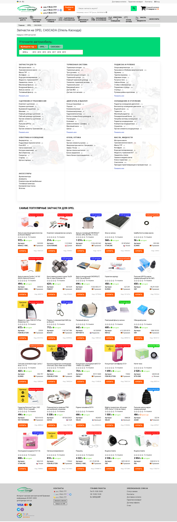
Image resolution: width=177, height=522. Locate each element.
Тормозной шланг (73, 85)
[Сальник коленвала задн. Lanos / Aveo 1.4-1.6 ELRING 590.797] (30, 354)
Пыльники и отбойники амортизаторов (128, 70)
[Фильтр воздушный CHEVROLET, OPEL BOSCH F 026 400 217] (88, 266)
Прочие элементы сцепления (30, 119)
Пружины (117, 72)
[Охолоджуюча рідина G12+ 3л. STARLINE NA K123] (30, 441)
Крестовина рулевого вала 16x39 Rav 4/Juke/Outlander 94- (59, 277)
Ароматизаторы (25, 176)
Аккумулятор (24, 140)
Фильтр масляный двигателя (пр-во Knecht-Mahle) (30, 234)
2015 (44, 52)
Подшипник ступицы (122, 87)
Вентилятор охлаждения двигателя (127, 106)
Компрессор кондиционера (124, 124)
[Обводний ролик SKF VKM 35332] (146, 309)
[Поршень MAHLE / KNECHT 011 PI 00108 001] (88, 441)
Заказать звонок (60, 501)
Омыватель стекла (26, 82)
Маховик (22, 111)
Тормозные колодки (74, 67)
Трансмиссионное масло (28, 70)
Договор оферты (133, 503)
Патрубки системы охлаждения (126, 119)
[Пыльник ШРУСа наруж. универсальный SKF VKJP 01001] (146, 266)
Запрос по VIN (60, 504)
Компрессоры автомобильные (30, 181)
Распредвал (71, 119)
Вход (157, 2)
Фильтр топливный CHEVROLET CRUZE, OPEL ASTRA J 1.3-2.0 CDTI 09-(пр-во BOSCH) (87, 234)
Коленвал (70, 121)
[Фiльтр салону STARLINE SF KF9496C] (117, 222)
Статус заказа (132, 492)
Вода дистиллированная (28, 77)
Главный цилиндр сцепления (30, 114)
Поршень (79, 451)
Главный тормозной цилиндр (77, 80)
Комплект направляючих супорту (59, 233)
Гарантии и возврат (134, 500)
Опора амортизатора (122, 67)
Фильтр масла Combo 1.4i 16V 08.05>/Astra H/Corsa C (29, 277)
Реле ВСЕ (22, 145)
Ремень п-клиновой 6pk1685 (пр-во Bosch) (59, 321)
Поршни (70, 106)
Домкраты (23, 179)
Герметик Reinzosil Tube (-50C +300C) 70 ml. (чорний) (29, 408)
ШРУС (21, 121)
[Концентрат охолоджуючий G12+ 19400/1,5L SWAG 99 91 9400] (88, 354)
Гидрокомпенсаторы (74, 114)
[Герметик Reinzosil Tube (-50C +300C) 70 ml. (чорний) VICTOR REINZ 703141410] (30, 397)
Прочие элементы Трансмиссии (31, 129)
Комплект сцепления (27, 104)
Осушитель (118, 126)
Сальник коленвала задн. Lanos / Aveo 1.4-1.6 (30, 365)
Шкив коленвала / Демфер (77, 124)
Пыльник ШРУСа (25, 124)
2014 (39, 52)
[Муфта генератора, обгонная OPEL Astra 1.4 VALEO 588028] (117, 397)
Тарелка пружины (121, 75)
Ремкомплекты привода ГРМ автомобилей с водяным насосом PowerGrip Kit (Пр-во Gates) (58, 408)
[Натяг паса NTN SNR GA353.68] (146, 353)
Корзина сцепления (26, 106)
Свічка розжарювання (55, 451)
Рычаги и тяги (119, 80)
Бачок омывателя (73, 153)
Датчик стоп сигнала (75, 92)
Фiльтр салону (110, 233)
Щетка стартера (25, 160)
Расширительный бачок (123, 116)
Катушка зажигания (26, 150)
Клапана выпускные (74, 111)
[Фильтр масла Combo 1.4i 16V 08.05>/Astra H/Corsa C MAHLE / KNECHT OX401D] (30, 265)
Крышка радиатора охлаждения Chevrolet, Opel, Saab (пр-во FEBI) (59, 365)
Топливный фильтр (26, 92)
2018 (59, 52)
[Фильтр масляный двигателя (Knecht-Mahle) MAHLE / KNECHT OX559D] (30, 222)
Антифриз (23, 75)
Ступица (117, 90)
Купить (23, 251)
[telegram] (18, 510)
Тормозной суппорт (74, 77)
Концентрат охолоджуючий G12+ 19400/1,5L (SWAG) (88, 365)
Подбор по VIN (69, 8)
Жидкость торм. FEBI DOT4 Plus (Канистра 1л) (29, 321)
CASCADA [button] (56, 47)
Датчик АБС (71, 90)
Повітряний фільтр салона (115, 320)
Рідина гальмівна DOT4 (84, 408)
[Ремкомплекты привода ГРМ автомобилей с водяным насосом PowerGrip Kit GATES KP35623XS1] (59, 397)
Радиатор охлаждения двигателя (127, 104)
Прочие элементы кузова (76, 143)
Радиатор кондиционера (123, 121)
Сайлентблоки (119, 82)
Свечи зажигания (25, 148)
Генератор (23, 155)
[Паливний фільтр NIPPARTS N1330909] (88, 310)
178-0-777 (49, 7)
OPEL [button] (43, 47)
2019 (64, 52)
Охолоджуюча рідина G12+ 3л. (29, 451)
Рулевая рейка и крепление (124, 92)
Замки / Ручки (72, 148)
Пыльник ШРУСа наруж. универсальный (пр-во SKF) (144, 277)
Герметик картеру (111, 277)
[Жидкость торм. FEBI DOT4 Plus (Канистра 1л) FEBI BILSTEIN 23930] (30, 310)
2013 (34, 52)
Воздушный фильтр (26, 87)
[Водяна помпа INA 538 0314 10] (146, 440)
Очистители (118, 162)
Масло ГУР (23, 72)
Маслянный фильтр (26, 85)
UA (19, 2)
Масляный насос (73, 126)
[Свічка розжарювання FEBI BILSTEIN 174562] (59, 441)
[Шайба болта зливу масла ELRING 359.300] (146, 222)
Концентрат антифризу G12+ (116, 364)
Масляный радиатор (122, 114)
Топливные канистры (27, 183)
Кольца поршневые (74, 104)
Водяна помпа (110, 451)
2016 (49, 52)
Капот (69, 140)
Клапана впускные (74, 109)
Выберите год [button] (28, 47)
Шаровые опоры (120, 77)
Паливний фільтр (82, 320)
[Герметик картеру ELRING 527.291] (117, 265)
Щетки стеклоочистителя (76, 150)
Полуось (22, 126)
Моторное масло (25, 67)
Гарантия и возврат (135, 2)
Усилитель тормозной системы (78, 82)
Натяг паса (138, 364)
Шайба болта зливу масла (144, 233)
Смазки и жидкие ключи (123, 157)
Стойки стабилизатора (123, 85)
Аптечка (22, 188)
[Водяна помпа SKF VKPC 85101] (117, 441)
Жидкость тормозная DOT (29, 80)
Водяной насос (120, 109)
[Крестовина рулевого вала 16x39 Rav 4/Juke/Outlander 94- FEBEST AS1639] (59, 266)
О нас (129, 506)
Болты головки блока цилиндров (79, 116)
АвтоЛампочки (24, 153)
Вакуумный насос (73, 87)
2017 (54, 52)
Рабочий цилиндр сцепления (30, 116)
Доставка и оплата (119, 2)
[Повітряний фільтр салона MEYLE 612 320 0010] (117, 309)
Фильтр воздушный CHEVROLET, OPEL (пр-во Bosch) (88, 277)
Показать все (24, 96)
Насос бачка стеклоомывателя (78, 155)
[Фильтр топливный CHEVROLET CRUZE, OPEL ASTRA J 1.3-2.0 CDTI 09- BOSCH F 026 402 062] (88, 222)
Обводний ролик (140, 320)
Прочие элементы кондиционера (126, 129)
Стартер (22, 158)
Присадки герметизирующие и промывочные (131, 165)
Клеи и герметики (121, 160)
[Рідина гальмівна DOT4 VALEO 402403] (88, 397)
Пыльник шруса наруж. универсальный (142, 408)
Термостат (118, 111)
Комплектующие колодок (76, 75)
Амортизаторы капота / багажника (80, 145)
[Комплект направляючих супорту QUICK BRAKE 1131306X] (59, 222)
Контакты (148, 2)
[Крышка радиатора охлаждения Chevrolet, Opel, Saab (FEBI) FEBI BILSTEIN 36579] (59, 354)
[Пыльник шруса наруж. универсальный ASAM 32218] (146, 397)
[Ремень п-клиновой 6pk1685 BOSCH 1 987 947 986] (59, 309)
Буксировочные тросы (27, 186)
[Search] (133, 8)
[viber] (22, 510)
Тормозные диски (73, 70)
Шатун (69, 129)
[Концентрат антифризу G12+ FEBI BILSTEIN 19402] (117, 354)
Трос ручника (72, 72)
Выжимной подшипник (27, 109)
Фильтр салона (24, 90)
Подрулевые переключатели (30, 143)
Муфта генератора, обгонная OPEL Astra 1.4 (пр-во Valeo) (116, 408)
